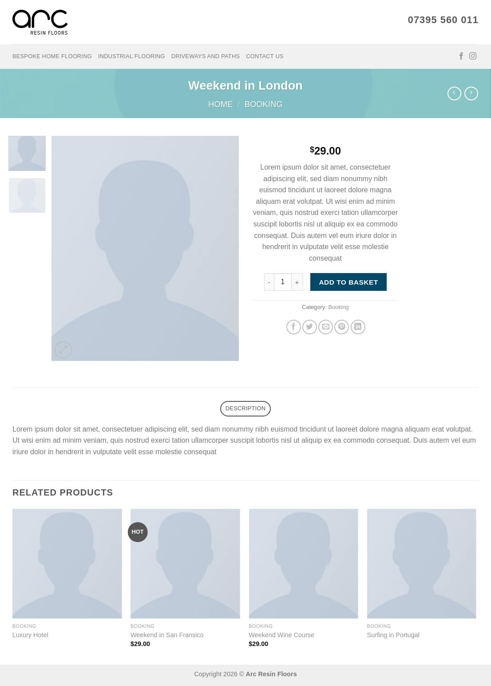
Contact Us (265, 56)
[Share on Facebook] (293, 327)
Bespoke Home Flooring (52, 56)
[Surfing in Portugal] (422, 564)
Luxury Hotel (30, 634)
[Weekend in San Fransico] (185, 564)
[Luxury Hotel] (67, 564)
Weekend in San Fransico (167, 634)
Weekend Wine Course (281, 634)
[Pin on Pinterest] (341, 327)
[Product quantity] (283, 282)
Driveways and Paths (205, 56)
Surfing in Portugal (393, 634)
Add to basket (348, 282)
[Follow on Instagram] (472, 56)
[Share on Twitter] (309, 327)
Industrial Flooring (131, 56)
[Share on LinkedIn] (358, 327)
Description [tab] (245, 408)
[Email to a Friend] (325, 327)
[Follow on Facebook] (461, 56)
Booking (264, 104)
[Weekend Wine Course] (303, 564)
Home (220, 104)
